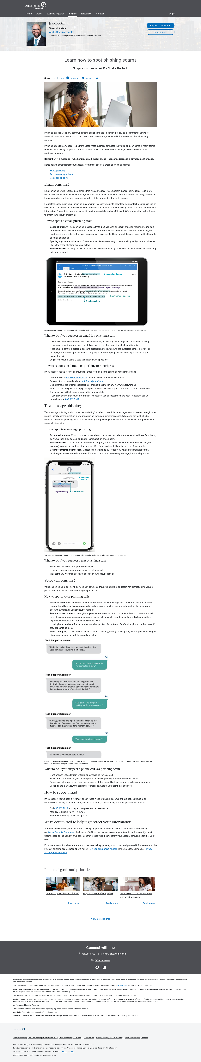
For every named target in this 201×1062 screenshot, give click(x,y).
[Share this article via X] (96, 78)
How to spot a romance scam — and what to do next (136, 895)
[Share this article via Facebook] (73, 78)
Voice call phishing (59, 178)
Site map (144, 1038)
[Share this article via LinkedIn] (87, 78)
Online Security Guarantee (61, 832)
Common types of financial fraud (62, 893)
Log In (172, 13)
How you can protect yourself (103, 849)
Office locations (100, 960)
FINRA (64, 1052)
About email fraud (132, 1038)
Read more (73, 903)
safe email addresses (76, 377)
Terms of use (89, 1038)
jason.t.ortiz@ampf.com (114, 953)
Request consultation (160, 25)
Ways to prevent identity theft (98, 893)
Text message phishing (61, 174)
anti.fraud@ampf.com (92, 381)
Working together (55, 13)
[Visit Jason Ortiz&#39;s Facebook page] (97, 967)
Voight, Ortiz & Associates (61, 32)
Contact (100, 13)
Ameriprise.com (19, 1038)
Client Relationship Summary (70, 1038)
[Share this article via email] (58, 78)
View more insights (100, 919)
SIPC (72, 1052)
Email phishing (57, 170)
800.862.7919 (61, 808)
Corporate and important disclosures (42, 1038)
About (39, 13)
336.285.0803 (88, 953)
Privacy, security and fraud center (109, 1038)
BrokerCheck (122, 986)
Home (29, 13)
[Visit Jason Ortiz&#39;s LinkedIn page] (104, 967)
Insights (72, 13)
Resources (86, 13)
